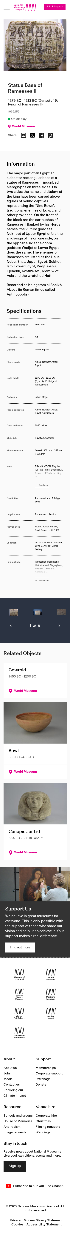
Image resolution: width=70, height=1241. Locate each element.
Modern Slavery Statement (43, 1220)
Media (8, 1079)
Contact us (12, 1084)
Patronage (43, 1079)
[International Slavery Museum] (19, 994)
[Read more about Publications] (49, 571)
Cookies (17, 1224)
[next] (54, 626)
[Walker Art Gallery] (19, 1013)
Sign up (15, 1166)
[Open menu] (7, 7)
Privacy (15, 1220)
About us (10, 1068)
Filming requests (48, 1126)
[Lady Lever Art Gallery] (19, 1033)
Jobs (7, 1073)
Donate (41, 1084)
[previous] (16, 626)
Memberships (46, 1068)
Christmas (43, 1121)
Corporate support (49, 1073)
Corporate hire (46, 1115)
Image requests (15, 1132)
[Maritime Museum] (51, 994)
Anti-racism (12, 1126)
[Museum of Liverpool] (19, 974)
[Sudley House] (51, 1013)
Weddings (43, 1132)
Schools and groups (18, 1115)
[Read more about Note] (49, 476)
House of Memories (18, 1121)
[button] (14, 614)
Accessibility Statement (44, 1224)
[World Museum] (51, 974)
